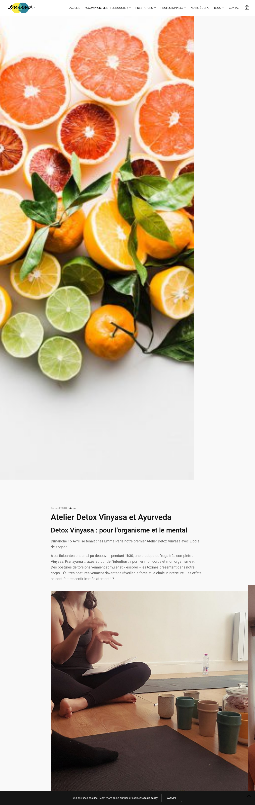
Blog (217, 7)
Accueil (74, 7)
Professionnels (172, 7)
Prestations (144, 7)
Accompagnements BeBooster (106, 7)
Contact (235, 7)
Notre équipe (200, 7)
